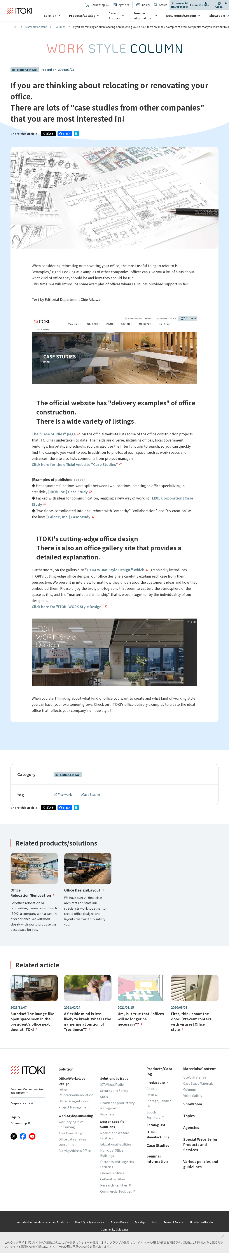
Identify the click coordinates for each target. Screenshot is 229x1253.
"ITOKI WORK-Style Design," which (114, 568)
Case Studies (114, 15)
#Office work (63, 793)
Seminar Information (142, 15)
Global (219, 6)
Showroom (217, 16)
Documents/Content (181, 16)
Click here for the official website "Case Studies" (75, 464)
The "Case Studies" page (54, 433)
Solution (50, 16)
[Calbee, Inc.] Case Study (68, 515)
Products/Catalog (82, 16)
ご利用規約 (199, 1242)
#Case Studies (90, 793)
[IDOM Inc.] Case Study (68, 491)
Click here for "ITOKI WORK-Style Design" (68, 605)
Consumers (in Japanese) (179, 5)
